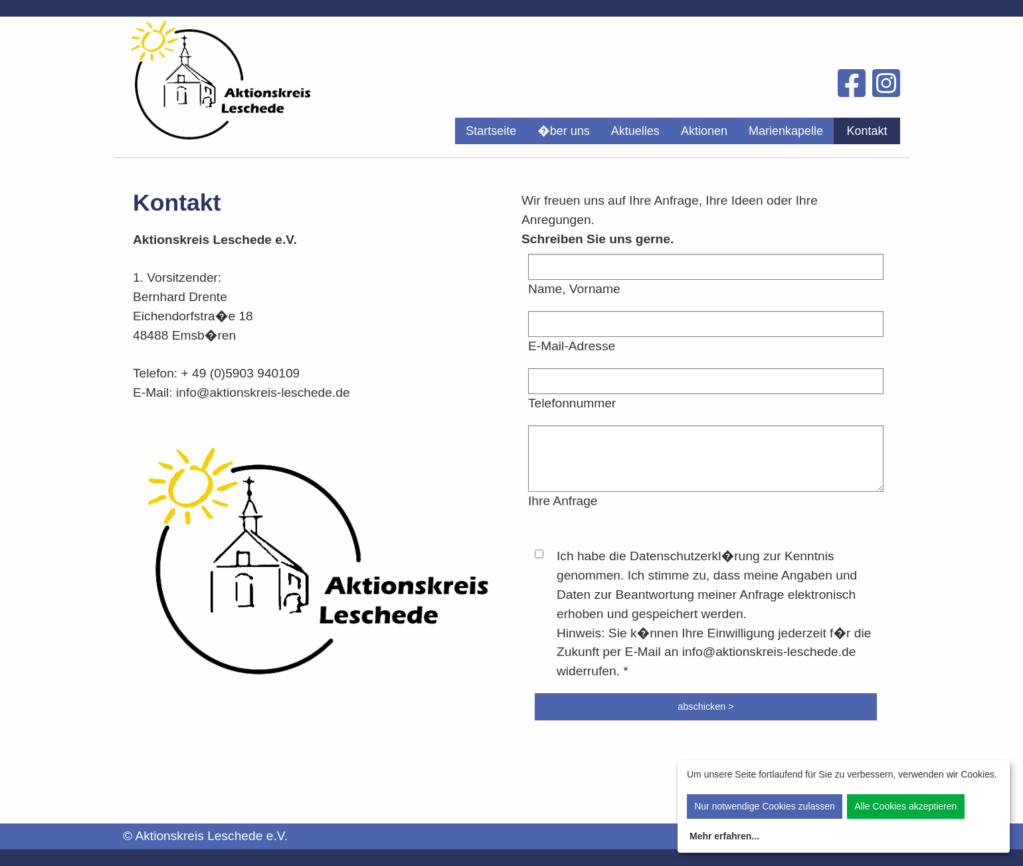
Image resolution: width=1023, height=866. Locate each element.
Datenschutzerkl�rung (695, 556)
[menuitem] (491, 131)
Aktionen (704, 131)
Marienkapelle (786, 131)
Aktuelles (635, 131)
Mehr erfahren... (724, 836)
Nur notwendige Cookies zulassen (764, 806)
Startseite (491, 131)
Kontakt (866, 131)
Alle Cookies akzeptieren (905, 806)
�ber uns (563, 131)
